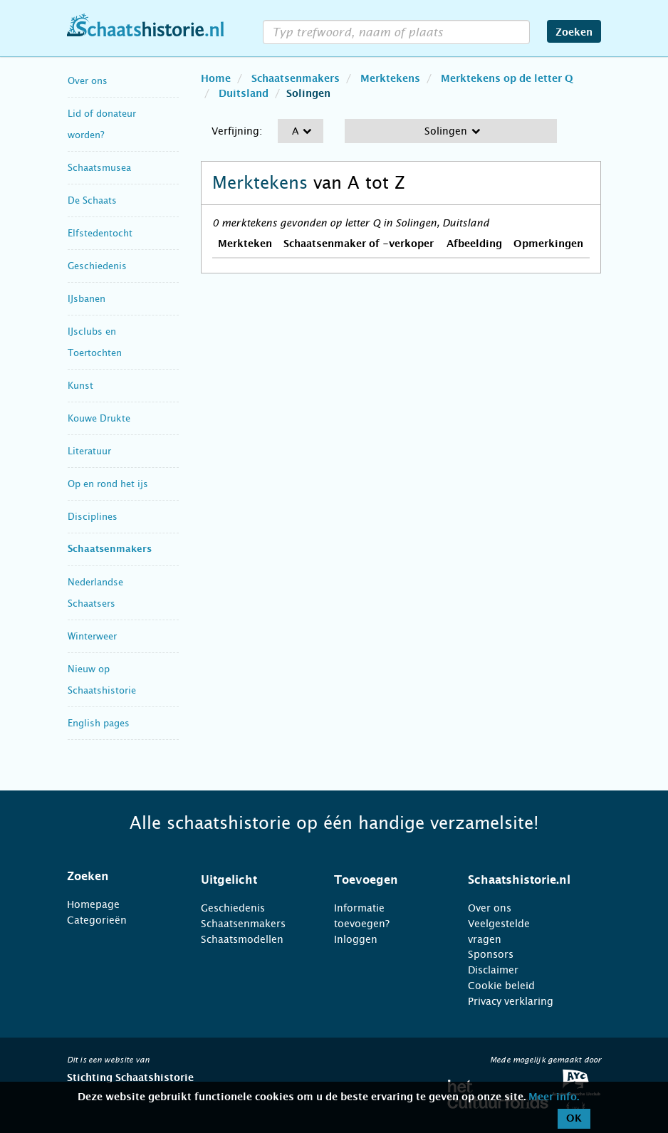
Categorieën (97, 920)
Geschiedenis (97, 266)
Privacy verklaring (510, 1001)
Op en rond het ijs (108, 484)
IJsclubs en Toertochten (95, 342)
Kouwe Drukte (99, 418)
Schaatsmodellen (242, 939)
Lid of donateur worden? (102, 124)
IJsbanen (86, 298)
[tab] (116, 876)
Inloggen (355, 939)
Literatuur (89, 451)
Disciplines (93, 516)
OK (574, 1119)
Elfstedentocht (100, 233)
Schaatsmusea (99, 167)
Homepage (93, 904)
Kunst (80, 385)
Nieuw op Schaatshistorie (102, 680)
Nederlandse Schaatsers (95, 593)
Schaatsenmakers (110, 549)
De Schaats (92, 200)
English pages (99, 723)
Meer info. (553, 1097)
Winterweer (92, 636)
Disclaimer (493, 970)
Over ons (88, 80)
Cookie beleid (501, 985)
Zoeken (574, 33)
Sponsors (490, 954)
